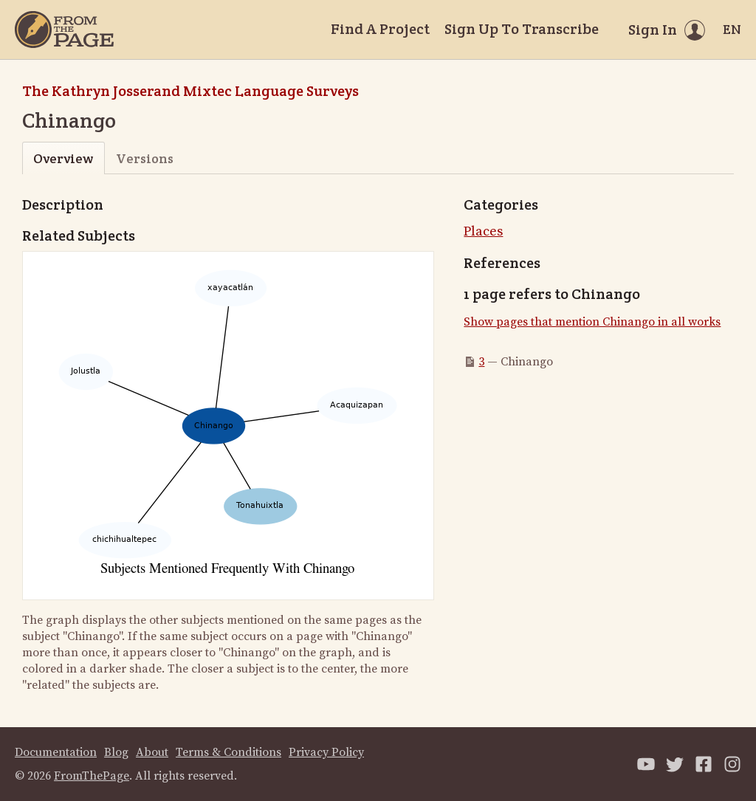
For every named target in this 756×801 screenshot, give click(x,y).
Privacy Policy (326, 752)
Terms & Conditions (228, 752)
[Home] (64, 29)
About (152, 752)
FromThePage (91, 776)
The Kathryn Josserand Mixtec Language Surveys (190, 90)
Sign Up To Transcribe (521, 28)
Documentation (56, 752)
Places (483, 231)
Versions (144, 158)
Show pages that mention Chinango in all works (592, 321)
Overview (63, 158)
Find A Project (380, 28)
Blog (116, 752)
